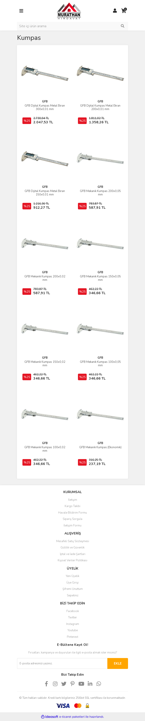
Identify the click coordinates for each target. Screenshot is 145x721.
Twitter (72, 617)
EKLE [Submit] (118, 663)
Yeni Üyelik (72, 576)
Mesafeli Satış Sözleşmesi (72, 541)
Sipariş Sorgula (72, 519)
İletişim (72, 500)
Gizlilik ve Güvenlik (72, 548)
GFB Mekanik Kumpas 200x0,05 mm (100, 193)
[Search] (72, 26)
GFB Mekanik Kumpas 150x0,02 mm (44, 363)
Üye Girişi (72, 583)
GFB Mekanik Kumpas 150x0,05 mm (100, 278)
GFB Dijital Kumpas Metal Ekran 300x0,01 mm (45, 107)
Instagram (72, 624)
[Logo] (65, 10)
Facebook (72, 611)
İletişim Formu (72, 526)
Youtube (72, 630)
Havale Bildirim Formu (72, 513)
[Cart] (123, 11)
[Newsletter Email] (62, 663)
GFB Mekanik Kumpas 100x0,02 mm (44, 449)
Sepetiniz (72, 595)
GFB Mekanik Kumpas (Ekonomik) (100, 447)
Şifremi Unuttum (72, 589)
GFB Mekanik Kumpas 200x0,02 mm (44, 278)
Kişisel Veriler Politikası (72, 560)
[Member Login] (115, 11)
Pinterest (72, 637)
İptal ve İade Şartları (72, 554)
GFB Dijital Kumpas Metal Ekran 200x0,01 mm (100, 107)
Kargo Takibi (72, 506)
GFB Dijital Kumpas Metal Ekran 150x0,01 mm (45, 193)
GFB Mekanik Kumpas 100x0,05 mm (100, 363)
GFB (45, 101)
